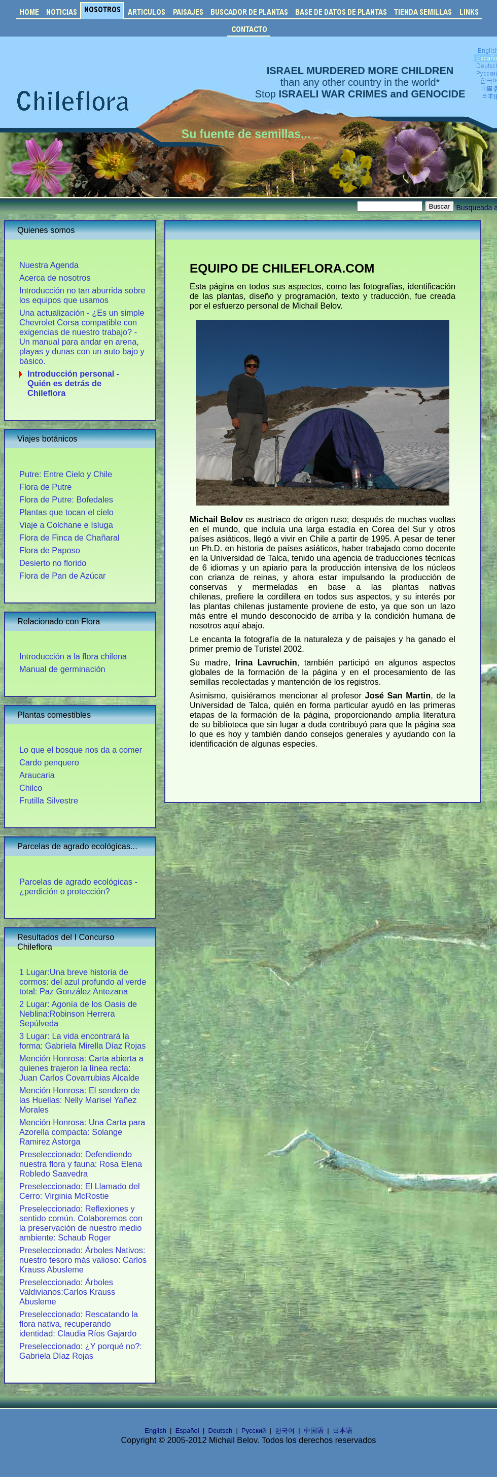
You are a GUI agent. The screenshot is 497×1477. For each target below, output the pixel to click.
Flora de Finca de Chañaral (69, 537)
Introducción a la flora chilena (73, 656)
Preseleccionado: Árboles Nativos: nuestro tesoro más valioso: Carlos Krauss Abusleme (83, 1260)
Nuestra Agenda (49, 265)
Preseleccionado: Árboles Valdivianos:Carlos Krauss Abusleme (67, 1292)
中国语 (314, 1430)
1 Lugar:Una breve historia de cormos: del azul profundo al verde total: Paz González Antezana (82, 981)
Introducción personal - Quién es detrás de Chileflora (73, 383)
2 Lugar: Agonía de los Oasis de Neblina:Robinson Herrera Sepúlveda (78, 1013)
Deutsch (220, 1430)
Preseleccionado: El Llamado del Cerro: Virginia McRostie (79, 1191)
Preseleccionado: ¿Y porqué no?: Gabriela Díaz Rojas (80, 1350)
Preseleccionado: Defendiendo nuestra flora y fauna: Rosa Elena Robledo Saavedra (80, 1164)
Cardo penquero (49, 762)
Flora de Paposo (49, 550)
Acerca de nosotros (55, 277)
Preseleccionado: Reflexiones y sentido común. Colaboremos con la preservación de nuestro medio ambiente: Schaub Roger (81, 1223)
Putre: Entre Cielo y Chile (65, 474)
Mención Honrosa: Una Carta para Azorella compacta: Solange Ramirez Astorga (82, 1132)
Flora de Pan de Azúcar (62, 575)
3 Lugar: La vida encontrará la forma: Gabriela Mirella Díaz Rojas (82, 1040)
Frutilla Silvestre (48, 800)
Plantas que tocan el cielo (66, 512)
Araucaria (37, 775)
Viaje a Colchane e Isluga (66, 524)
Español (187, 1430)
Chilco (30, 787)
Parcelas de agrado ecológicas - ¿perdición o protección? (78, 886)
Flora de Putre (45, 486)
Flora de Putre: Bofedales (66, 499)
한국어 (285, 1430)
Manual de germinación (62, 669)
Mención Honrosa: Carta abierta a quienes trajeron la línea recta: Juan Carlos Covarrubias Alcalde (81, 1068)
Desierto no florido (52, 562)
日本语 (342, 1430)
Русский (253, 1430)
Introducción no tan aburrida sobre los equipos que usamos (82, 295)
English (155, 1430)
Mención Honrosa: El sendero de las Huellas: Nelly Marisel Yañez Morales (79, 1100)
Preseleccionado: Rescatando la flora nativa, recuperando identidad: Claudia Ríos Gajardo (78, 1324)
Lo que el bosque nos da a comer (80, 749)
